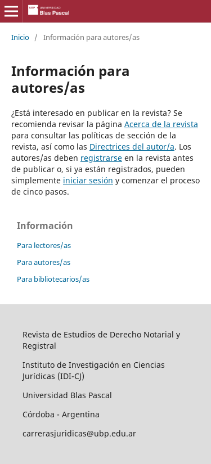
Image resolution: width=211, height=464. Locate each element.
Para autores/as (43, 262)
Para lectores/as (44, 245)
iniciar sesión (88, 180)
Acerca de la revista (161, 124)
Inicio (20, 37)
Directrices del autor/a (131, 146)
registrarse (101, 157)
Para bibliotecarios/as (53, 279)
